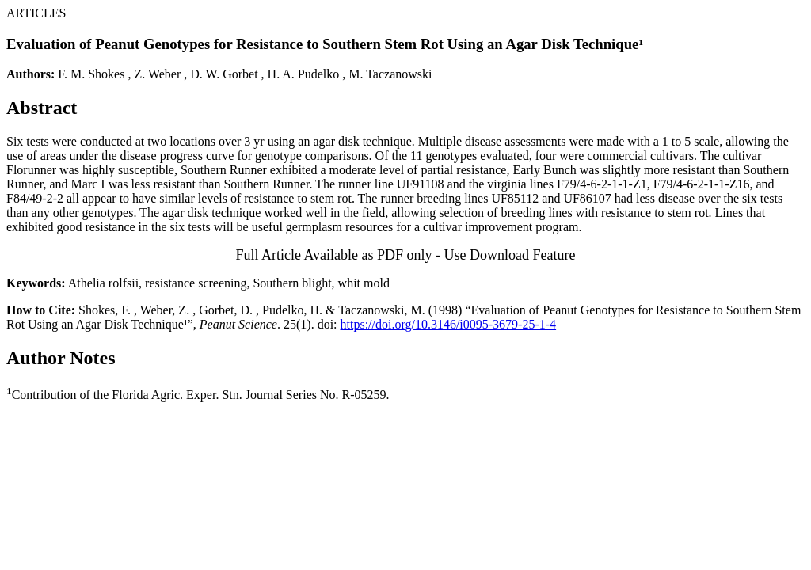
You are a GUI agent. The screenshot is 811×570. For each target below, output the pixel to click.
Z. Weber (157, 74)
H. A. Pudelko (304, 74)
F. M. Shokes (91, 74)
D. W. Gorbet (223, 74)
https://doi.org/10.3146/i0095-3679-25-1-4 (449, 324)
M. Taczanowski (390, 74)
